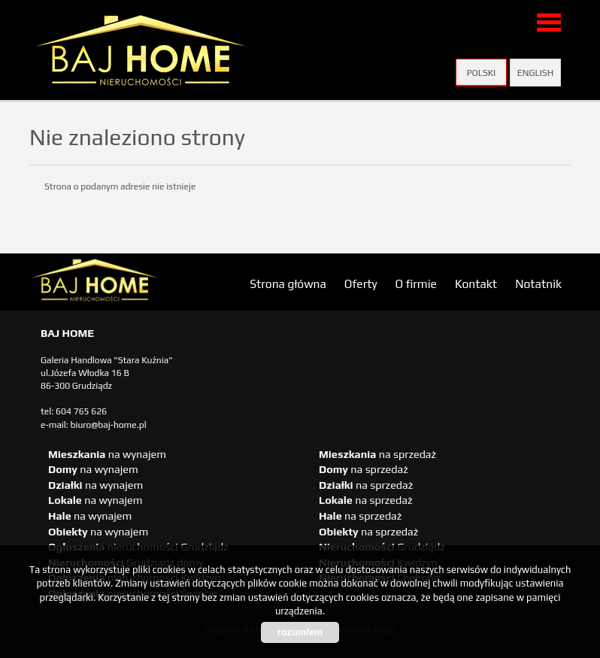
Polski (481, 73)
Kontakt (476, 283)
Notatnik (538, 283)
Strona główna (288, 283)
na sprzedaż (377, 454)
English (535, 73)
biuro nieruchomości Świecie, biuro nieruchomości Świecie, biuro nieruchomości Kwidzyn (145, 282)
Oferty (360, 283)
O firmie (416, 283)
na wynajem (107, 454)
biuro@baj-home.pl (109, 425)
